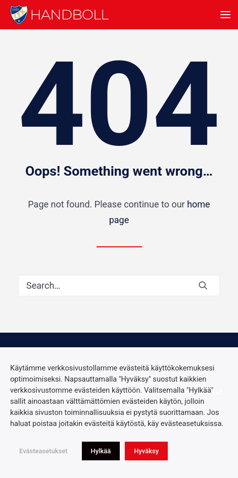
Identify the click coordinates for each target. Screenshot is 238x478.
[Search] (119, 285)
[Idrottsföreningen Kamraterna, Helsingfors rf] (59, 15)
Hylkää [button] (101, 451)
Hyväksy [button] (146, 451)
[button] (225, 14)
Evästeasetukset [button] (43, 451)
